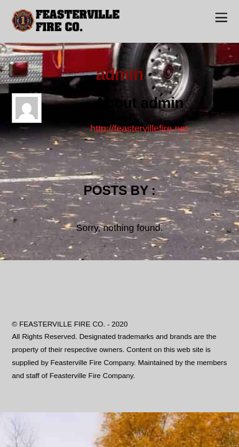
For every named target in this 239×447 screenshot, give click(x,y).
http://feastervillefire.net (138, 128)
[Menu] (221, 17)
